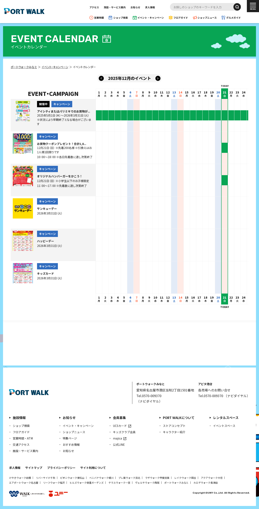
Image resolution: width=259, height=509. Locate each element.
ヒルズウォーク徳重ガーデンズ (87, 482)
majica (117, 438)
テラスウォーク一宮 (119, 482)
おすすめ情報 (71, 445)
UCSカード (120, 426)
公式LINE (119, 445)
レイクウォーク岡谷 (185, 477)
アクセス (94, 7)
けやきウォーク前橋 (20, 477)
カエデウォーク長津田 (205, 482)
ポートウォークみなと (176, 482)
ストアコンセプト (174, 426)
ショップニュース (207, 17)
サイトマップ (33, 468)
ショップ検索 (120, 17)
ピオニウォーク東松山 (72, 477)
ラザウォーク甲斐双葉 (157, 477)
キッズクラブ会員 (124, 432)
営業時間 (99, 17)
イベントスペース (224, 426)
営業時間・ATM (23, 438)
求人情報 (150, 7)
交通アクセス (21, 445)
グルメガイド (233, 17)
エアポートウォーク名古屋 (23, 482)
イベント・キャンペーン (150, 17)
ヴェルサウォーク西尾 (147, 482)
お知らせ (135, 7)
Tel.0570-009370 (148, 395)
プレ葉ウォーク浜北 (129, 477)
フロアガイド (180, 17)
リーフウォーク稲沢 (54, 482)
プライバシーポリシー (61, 468)
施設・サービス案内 (115, 7)
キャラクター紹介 (174, 432)
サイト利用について (93, 468)
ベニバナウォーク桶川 (101, 477)
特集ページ (70, 438)
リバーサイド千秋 (45, 477)
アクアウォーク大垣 (212, 477)
